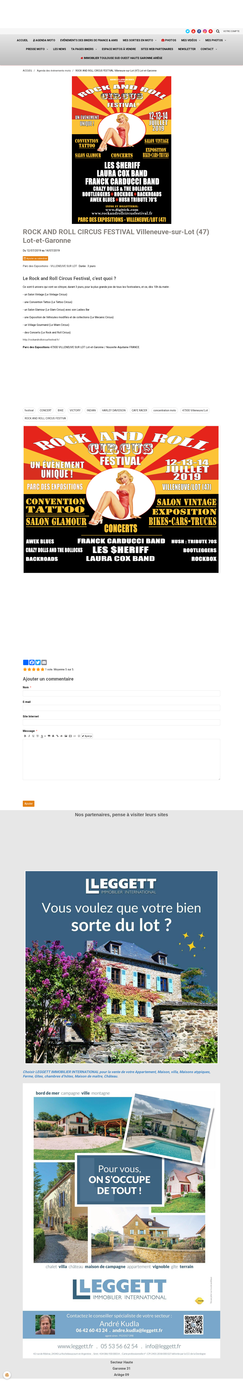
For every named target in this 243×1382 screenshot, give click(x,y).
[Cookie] (7, 1375)
